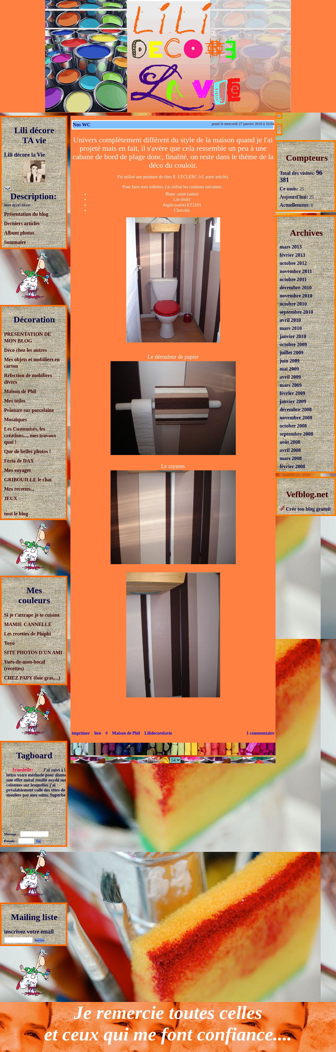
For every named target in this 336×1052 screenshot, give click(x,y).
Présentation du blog (26, 214)
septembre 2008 (296, 431)
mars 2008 (291, 455)
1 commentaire (260, 733)
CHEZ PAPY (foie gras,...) (32, 677)
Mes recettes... (19, 489)
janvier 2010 (293, 333)
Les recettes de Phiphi (27, 633)
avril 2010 (290, 317)
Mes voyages (17, 470)
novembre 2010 (296, 293)
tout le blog (16, 513)
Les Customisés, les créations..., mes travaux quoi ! (30, 435)
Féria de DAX (19, 460)
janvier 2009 (293, 399)
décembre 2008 (296, 407)
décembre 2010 (296, 285)
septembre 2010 (296, 309)
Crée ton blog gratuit (305, 506)
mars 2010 (291, 325)
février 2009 (292, 390)
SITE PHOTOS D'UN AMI (33, 652)
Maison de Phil (20, 391)
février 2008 (292, 464)
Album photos (19, 232)
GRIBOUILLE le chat (28, 479)
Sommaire (15, 242)
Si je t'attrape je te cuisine (31, 615)
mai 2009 (289, 366)
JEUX (10, 498)
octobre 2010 (293, 301)
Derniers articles (21, 223)
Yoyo (9, 643)
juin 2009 (290, 358)
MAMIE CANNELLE (28, 624)
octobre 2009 (293, 342)
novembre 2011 (296, 268)
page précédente (152, 760)
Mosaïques (15, 419)
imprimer (81, 733)
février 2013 (292, 252)
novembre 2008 (296, 415)
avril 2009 (290, 374)
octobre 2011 (293, 277)
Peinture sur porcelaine (29, 410)
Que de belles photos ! (27, 451)
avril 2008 (290, 447)
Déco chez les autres (25, 350)
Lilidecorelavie (158, 733)
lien (97, 733)
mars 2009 (291, 382)
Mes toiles (14, 400)
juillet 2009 (291, 350)
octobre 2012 (293, 260)
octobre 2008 (293, 423)
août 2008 (290, 439)
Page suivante (196, 760)
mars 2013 (291, 244)
